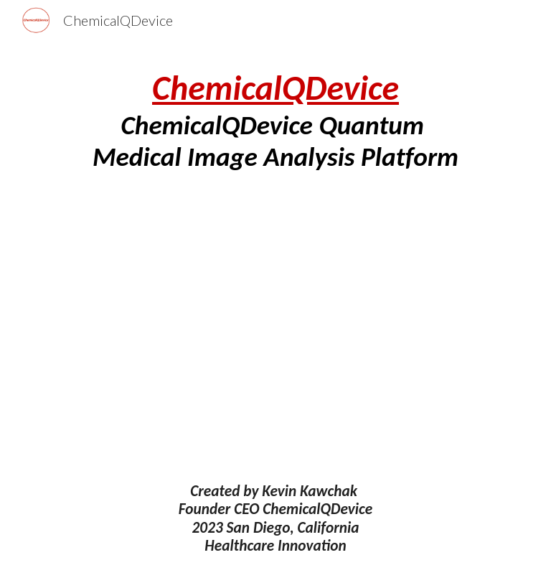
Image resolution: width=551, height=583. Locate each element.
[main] (275, 120)
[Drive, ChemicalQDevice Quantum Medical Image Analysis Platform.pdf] (275, 327)
